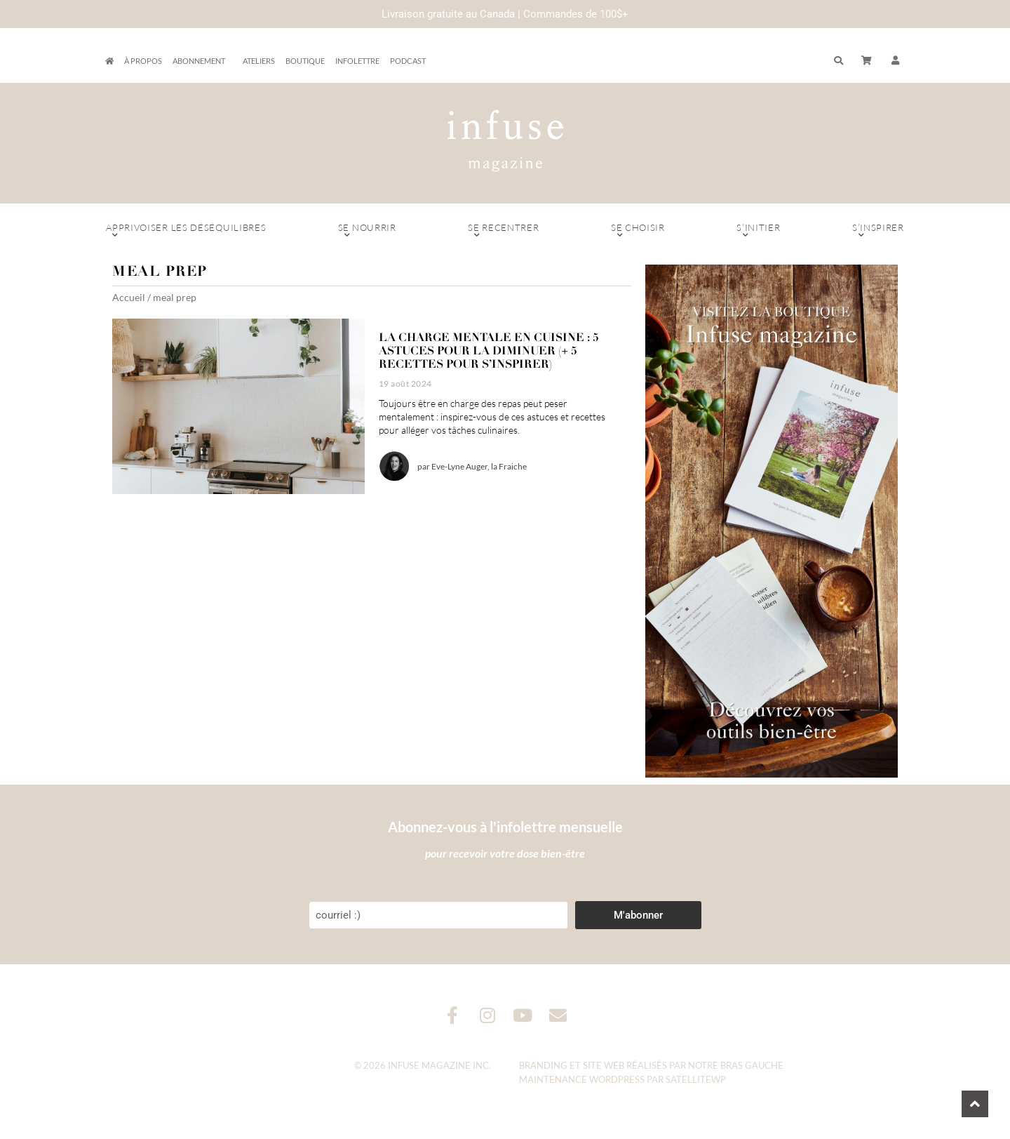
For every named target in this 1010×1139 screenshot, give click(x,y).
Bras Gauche (751, 1065)
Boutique (305, 60)
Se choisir (638, 231)
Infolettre (357, 60)
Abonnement (202, 61)
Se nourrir (367, 231)
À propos (143, 60)
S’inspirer (878, 231)
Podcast (408, 60)
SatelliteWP (696, 1079)
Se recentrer (503, 231)
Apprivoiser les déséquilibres (186, 231)
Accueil (128, 297)
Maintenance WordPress (582, 1079)
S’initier (758, 231)
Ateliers (259, 60)
